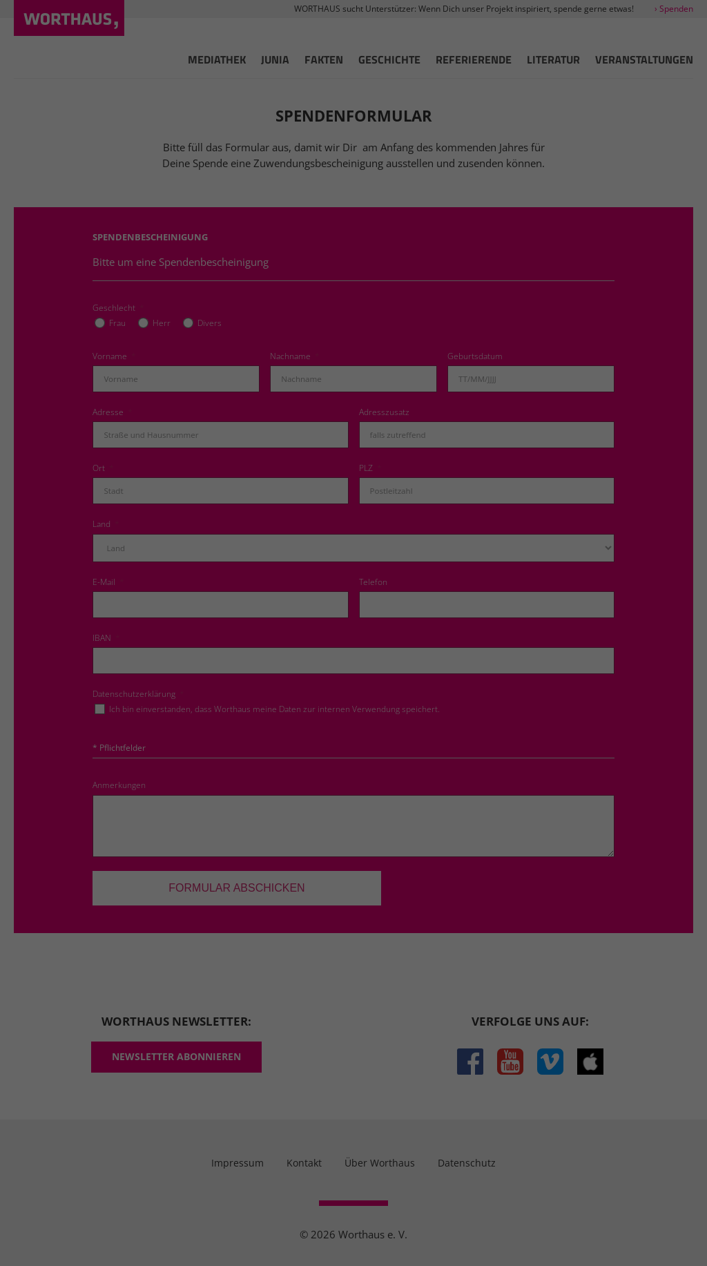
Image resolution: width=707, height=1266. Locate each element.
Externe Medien (478, 644)
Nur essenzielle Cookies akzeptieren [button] (353, 775)
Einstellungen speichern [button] (353, 734)
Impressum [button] (430, 846)
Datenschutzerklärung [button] (360, 846)
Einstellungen (378, 599)
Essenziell (206, 644)
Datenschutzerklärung (442, 586)
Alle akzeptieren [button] (354, 693)
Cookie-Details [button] (284, 846)
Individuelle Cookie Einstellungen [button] (354, 815)
